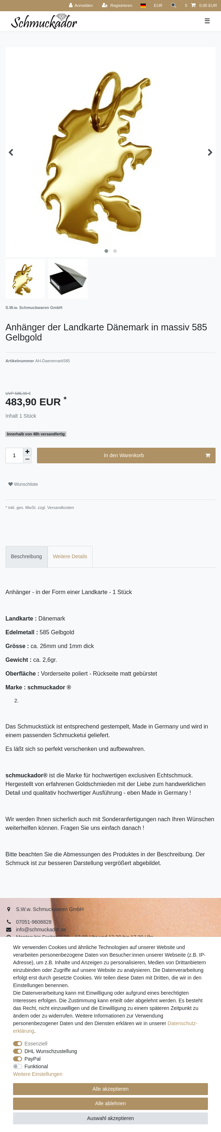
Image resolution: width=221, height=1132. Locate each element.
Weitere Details (70, 556)
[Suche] (174, 5)
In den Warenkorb (157, 455)
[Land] (143, 5)
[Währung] (158, 5)
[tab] (26, 556)
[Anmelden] (81, 5)
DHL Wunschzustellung (51, 1051)
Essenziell (36, 1044)
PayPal (33, 1059)
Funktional (36, 1066)
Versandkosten (60, 507)
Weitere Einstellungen (37, 1074)
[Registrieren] (117, 5)
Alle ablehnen (110, 1103)
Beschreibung (26, 556)
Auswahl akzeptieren (110, 1118)
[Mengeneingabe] (14, 455)
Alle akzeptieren (111, 1089)
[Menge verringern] (27, 459)
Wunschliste (23, 484)
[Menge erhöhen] (27, 452)
